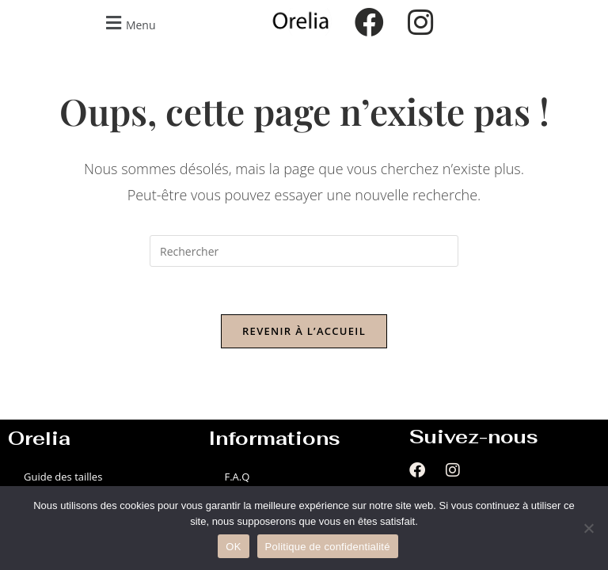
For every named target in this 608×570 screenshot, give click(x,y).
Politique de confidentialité (327, 547)
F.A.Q (236, 476)
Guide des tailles (63, 476)
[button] (128, 22)
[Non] (588, 528)
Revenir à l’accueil (304, 331)
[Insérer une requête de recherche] (304, 251)
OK (233, 547)
